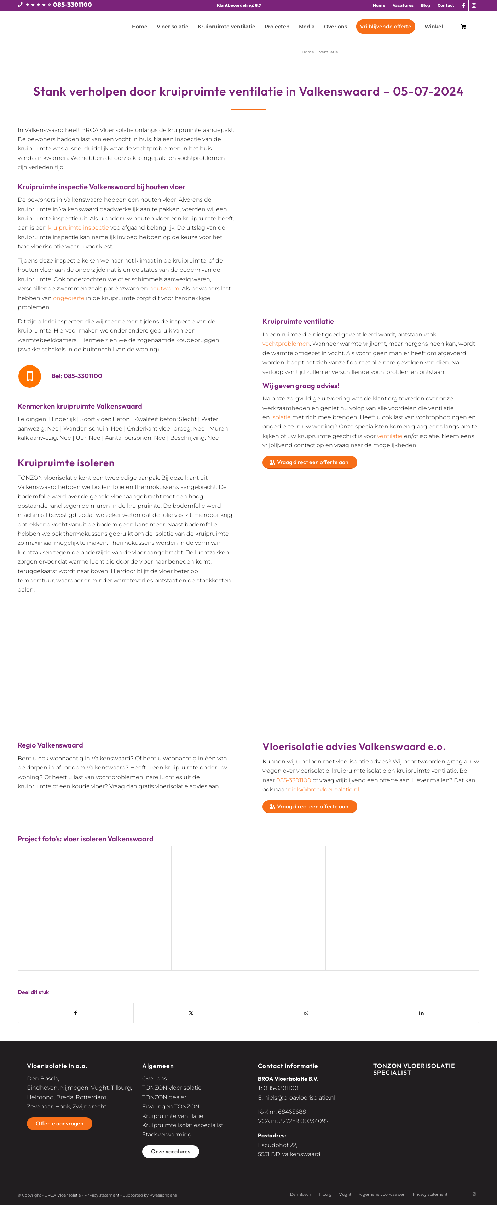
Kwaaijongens (163, 1195)
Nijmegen (74, 1087)
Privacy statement (102, 1195)
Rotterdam (91, 1097)
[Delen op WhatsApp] (306, 1013)
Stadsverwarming (167, 1134)
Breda (64, 1097)
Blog (425, 5)
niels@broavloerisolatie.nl (323, 789)
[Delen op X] (191, 1013)
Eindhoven (42, 1087)
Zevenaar (40, 1106)
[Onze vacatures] (170, 1151)
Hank (62, 1106)
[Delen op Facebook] (75, 1013)
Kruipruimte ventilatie (172, 1116)
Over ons (154, 1078)
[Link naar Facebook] (463, 5)
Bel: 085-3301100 (77, 376)
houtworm (164, 288)
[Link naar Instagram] (474, 5)
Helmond (40, 1097)
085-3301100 (72, 4)
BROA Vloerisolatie (63, 1195)
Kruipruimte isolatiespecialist (182, 1125)
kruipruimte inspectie (78, 227)
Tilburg (121, 1087)
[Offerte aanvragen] (59, 1123)
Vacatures (403, 5)
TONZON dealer (164, 1097)
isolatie (281, 417)
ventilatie (390, 436)
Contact (446, 5)
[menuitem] (379, 5)
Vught (100, 1087)
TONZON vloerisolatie (172, 1087)
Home (379, 5)
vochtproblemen (286, 343)
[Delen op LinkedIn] (421, 1013)
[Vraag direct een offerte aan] (309, 462)
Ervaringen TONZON (171, 1106)
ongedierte (69, 298)
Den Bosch (42, 1078)
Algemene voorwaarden (382, 1194)
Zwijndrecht (89, 1106)
